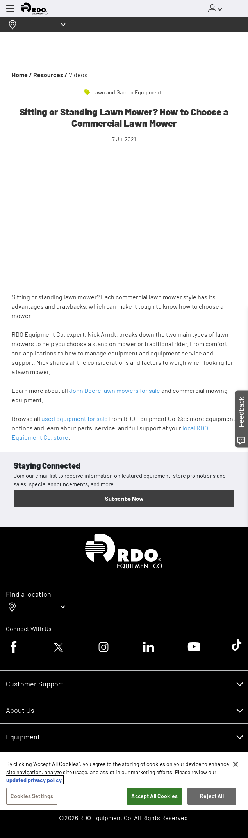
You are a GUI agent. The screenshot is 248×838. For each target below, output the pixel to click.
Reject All (211, 796)
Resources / (50, 74)
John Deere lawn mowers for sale (114, 390)
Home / (22, 74)
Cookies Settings (32, 796)
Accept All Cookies (154, 796)
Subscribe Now (124, 498)
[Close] (235, 764)
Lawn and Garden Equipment (126, 92)
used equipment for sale (74, 418)
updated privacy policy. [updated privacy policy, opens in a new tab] (34, 780)
